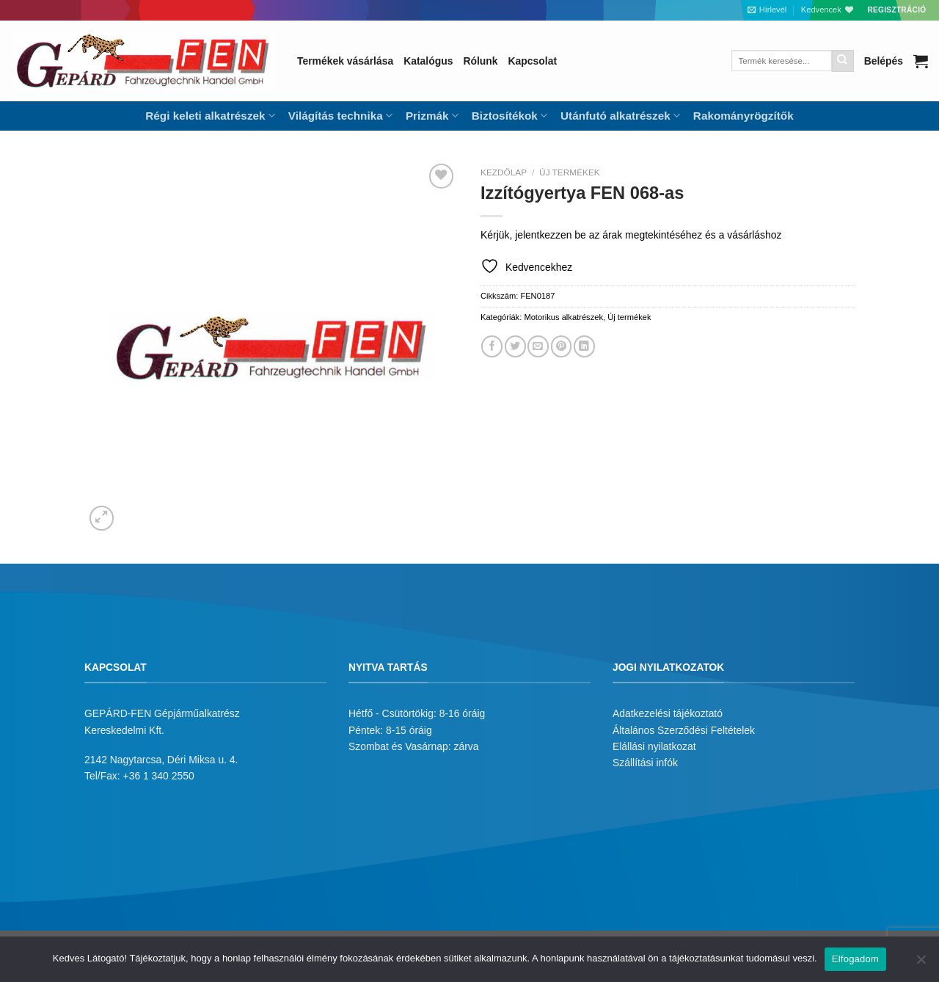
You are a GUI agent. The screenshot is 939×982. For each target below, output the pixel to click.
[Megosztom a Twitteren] (515, 346)
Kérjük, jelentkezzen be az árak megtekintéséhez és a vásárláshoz (631, 235)
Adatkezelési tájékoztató (668, 713)
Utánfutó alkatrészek (620, 116)
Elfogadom (855, 958)
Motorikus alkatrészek (563, 317)
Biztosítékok (509, 116)
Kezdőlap (504, 172)
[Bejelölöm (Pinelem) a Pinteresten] (561, 346)
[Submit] (843, 61)
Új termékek (569, 172)
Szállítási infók (645, 762)
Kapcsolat (532, 61)
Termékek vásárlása (345, 61)
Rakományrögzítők (743, 115)
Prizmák (432, 116)
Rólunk (480, 61)
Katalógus (428, 61)
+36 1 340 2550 (158, 776)
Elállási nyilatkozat (654, 746)
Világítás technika (340, 116)
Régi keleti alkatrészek (209, 116)
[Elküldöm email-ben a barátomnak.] (538, 346)
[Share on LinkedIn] (584, 346)
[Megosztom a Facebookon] (492, 346)
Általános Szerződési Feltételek (684, 730)
